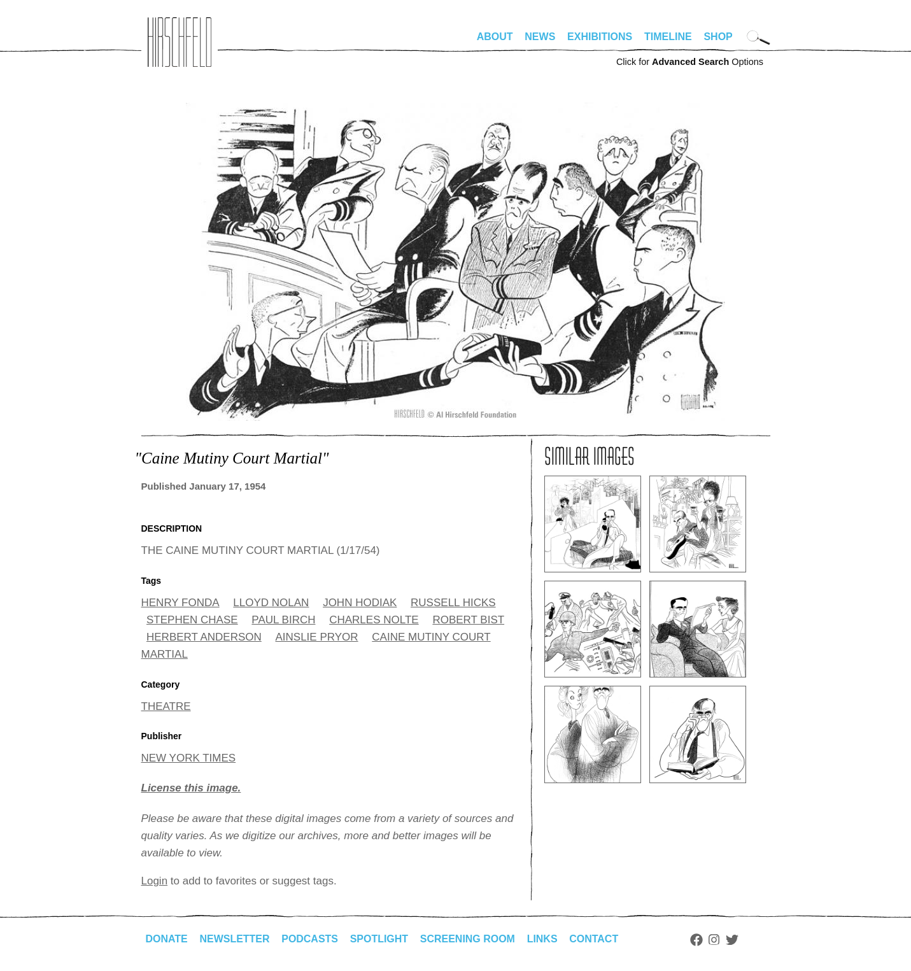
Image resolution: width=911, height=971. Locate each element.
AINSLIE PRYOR (316, 637)
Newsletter (235, 938)
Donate (167, 938)
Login (154, 881)
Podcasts (310, 938)
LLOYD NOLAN (271, 603)
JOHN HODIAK (360, 603)
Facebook (697, 939)
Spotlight (379, 938)
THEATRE (166, 706)
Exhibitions (599, 36)
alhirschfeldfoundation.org (179, 42)
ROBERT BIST (468, 620)
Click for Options (689, 62)
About (495, 36)
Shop (717, 36)
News (540, 36)
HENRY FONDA (180, 603)
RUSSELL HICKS (453, 603)
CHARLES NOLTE (373, 620)
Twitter (732, 939)
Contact (594, 938)
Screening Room (468, 938)
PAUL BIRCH (283, 620)
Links (543, 938)
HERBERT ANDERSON (204, 637)
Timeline (668, 36)
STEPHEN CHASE (192, 620)
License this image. (191, 788)
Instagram (715, 939)
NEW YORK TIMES (188, 758)
